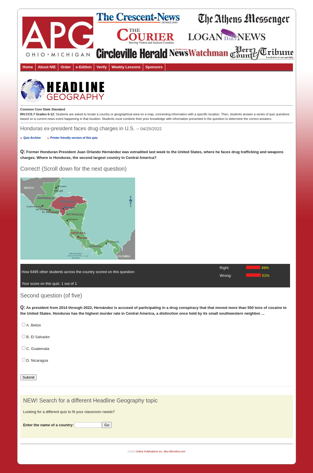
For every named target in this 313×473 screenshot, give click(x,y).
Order (66, 67)
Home (28, 67)
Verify (101, 67)
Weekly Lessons (126, 67)
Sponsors (154, 67)
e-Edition (84, 67)
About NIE (47, 67)
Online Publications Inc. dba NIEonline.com (161, 451)
